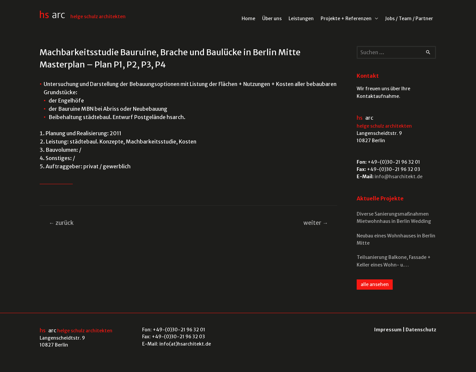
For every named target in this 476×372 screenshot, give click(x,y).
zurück (61, 223)
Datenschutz (421, 330)
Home (248, 18)
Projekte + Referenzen (346, 18)
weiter (315, 223)
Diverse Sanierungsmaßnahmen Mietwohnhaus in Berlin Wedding (394, 217)
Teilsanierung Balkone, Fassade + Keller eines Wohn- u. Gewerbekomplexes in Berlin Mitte (395, 261)
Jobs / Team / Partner (409, 18)
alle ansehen (375, 284)
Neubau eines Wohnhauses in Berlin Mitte (396, 239)
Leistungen (301, 18)
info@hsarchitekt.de (398, 177)
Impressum (388, 330)
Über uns (272, 18)
